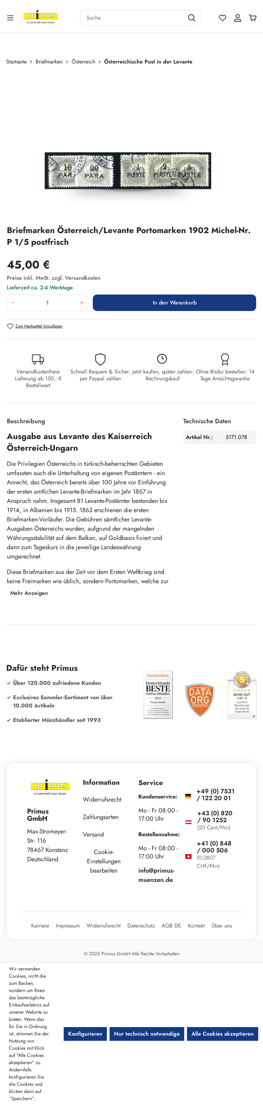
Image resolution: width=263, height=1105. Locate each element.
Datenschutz (141, 926)
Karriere (40, 926)
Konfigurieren (85, 1034)
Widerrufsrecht (102, 799)
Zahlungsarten (100, 817)
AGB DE (171, 926)
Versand (93, 834)
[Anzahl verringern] (13, 303)
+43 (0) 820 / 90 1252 (215, 817)
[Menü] (11, 17)
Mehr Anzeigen (29, 593)
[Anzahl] (47, 303)
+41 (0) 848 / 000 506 (214, 847)
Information (101, 782)
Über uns (222, 926)
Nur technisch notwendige (147, 1034)
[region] (131, 145)
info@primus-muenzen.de (156, 875)
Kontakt (196, 926)
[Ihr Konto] (237, 18)
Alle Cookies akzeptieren (222, 1034)
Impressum (68, 926)
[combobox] (132, 18)
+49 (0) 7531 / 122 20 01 (216, 795)
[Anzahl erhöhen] (82, 303)
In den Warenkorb (175, 303)
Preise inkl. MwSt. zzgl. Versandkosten (54, 278)
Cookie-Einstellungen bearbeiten (104, 861)
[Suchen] (192, 18)
